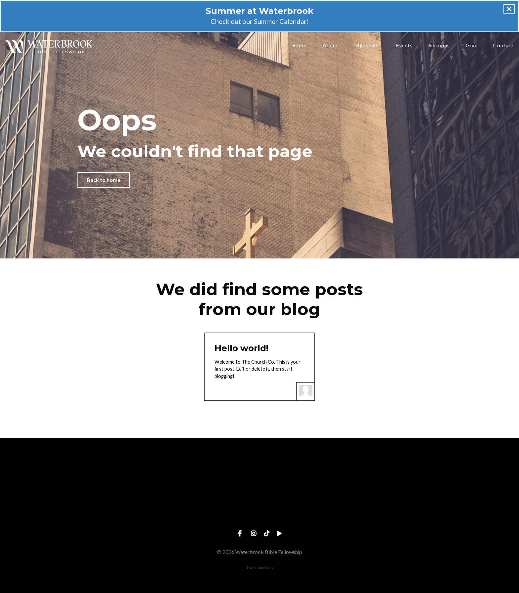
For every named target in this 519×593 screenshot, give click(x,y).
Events (404, 45)
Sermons (439, 45)
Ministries (367, 45)
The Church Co (259, 567)
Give (471, 45)
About (330, 45)
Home (299, 45)
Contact (503, 45)
